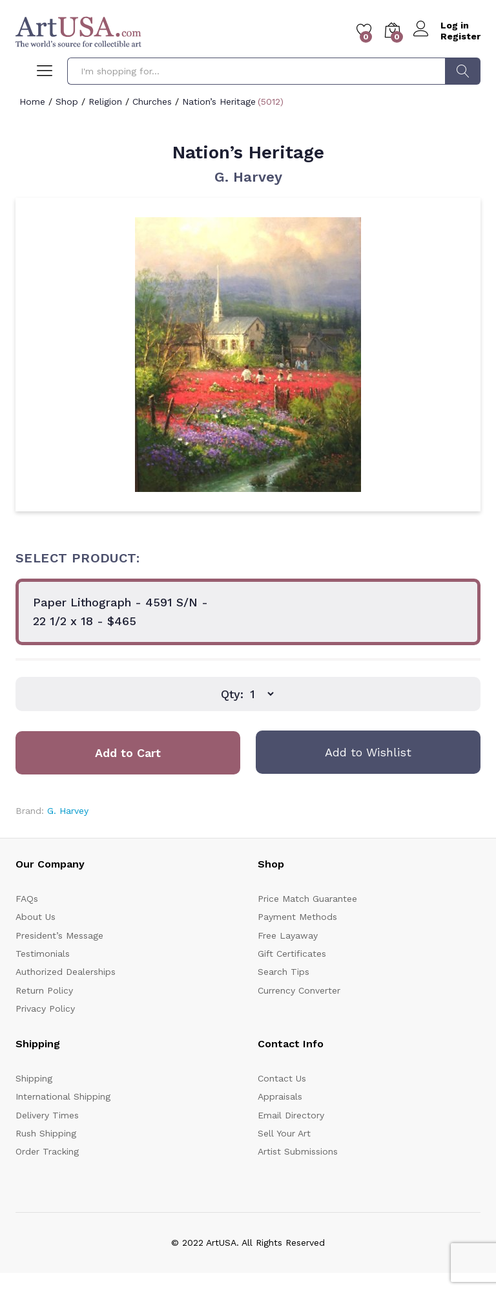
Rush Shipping (46, 1133)
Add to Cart (128, 753)
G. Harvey (248, 177)
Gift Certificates (292, 953)
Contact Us (282, 1078)
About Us (36, 917)
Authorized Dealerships (66, 971)
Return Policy (44, 990)
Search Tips (283, 971)
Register (460, 36)
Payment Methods (297, 917)
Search (462, 71)
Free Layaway (288, 935)
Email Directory (291, 1115)
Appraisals (280, 1096)
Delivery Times (47, 1115)
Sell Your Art (284, 1133)
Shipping (34, 1078)
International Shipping (63, 1096)
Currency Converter (299, 990)
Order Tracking (47, 1151)
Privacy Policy (45, 1008)
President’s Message (59, 935)
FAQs (27, 898)
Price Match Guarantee (307, 898)
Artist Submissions (298, 1151)
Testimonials (43, 953)
